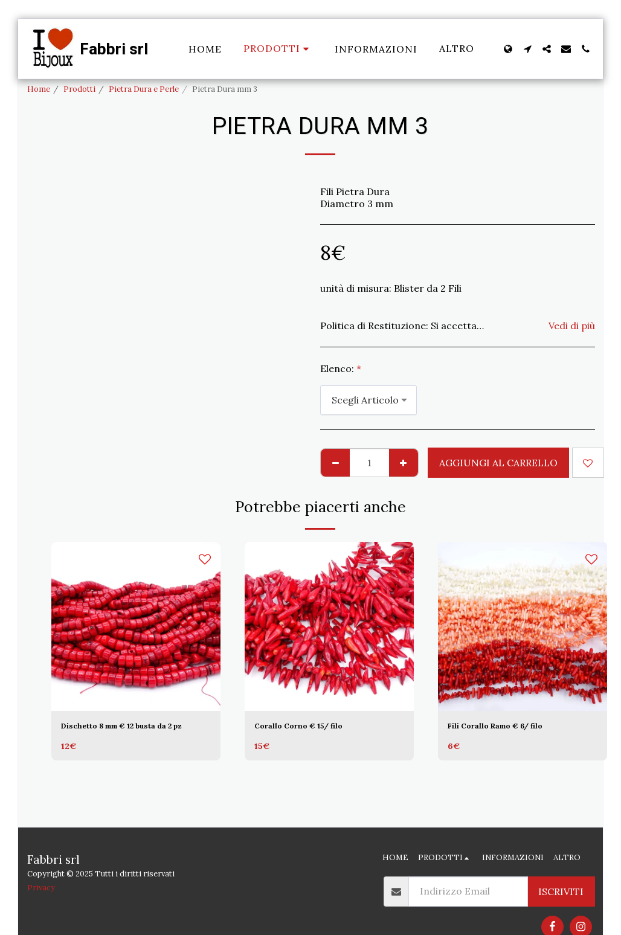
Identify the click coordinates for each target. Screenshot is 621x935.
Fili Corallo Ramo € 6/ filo (512, 728)
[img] (135, 626)
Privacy (41, 887)
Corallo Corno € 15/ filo (312, 728)
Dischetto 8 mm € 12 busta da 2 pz (134, 735)
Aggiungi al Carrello (498, 463)
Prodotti (79, 89)
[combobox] (368, 400)
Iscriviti (561, 891)
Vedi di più (572, 326)
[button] (527, 49)
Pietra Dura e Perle (144, 89)
